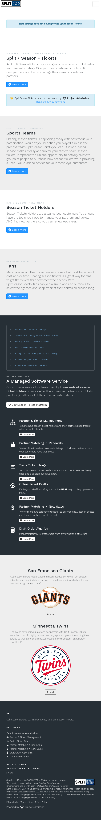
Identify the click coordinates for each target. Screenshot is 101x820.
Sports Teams (16, 764)
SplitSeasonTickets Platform (27, 404)
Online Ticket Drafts (18, 741)
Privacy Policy (12, 802)
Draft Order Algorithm (19, 752)
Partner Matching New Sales (24, 748)
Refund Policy (41, 802)
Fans (9, 773)
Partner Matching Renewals (24, 745)
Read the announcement (50, 101)
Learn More (27, 434)
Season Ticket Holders (23, 768)
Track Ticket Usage (17, 756)
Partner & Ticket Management (23, 737)
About (10, 713)
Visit (50, 614)
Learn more (17, 84)
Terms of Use (26, 802)
